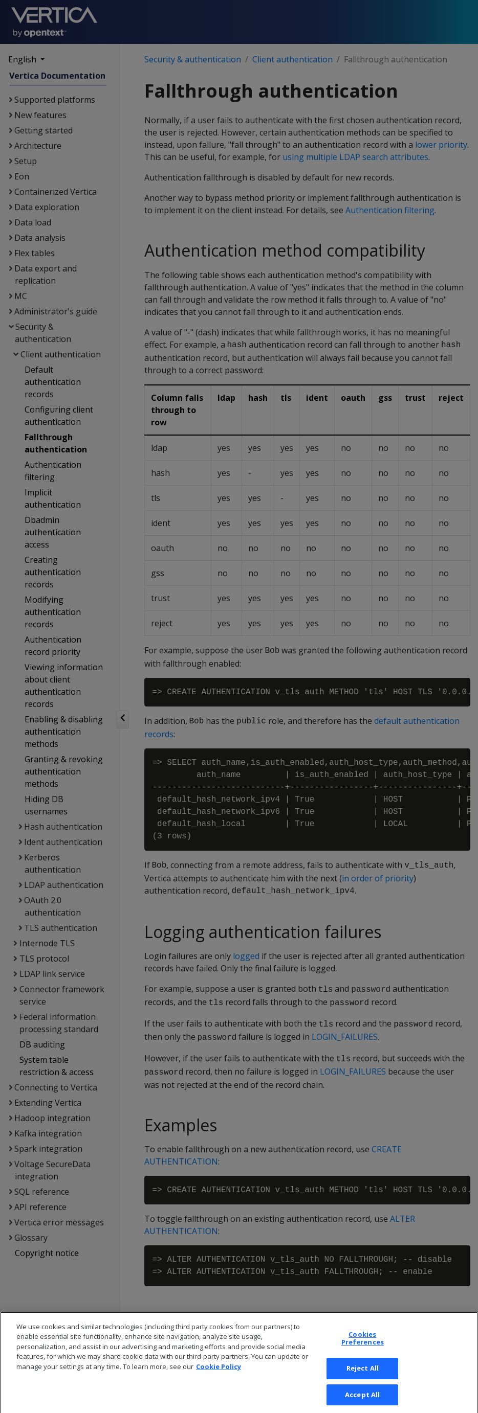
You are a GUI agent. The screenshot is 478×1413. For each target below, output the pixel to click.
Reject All (362, 1376)
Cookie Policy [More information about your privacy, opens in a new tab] (218, 1374)
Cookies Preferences (362, 1346)
